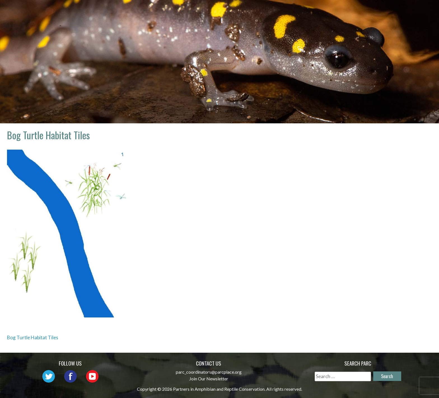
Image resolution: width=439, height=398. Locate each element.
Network (233, 10)
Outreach (269, 10)
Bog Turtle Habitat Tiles (32, 337)
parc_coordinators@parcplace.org (209, 372)
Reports (374, 10)
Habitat (343, 10)
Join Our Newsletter (208, 378)
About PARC (196, 10)
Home (164, 10)
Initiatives (307, 10)
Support (406, 10)
